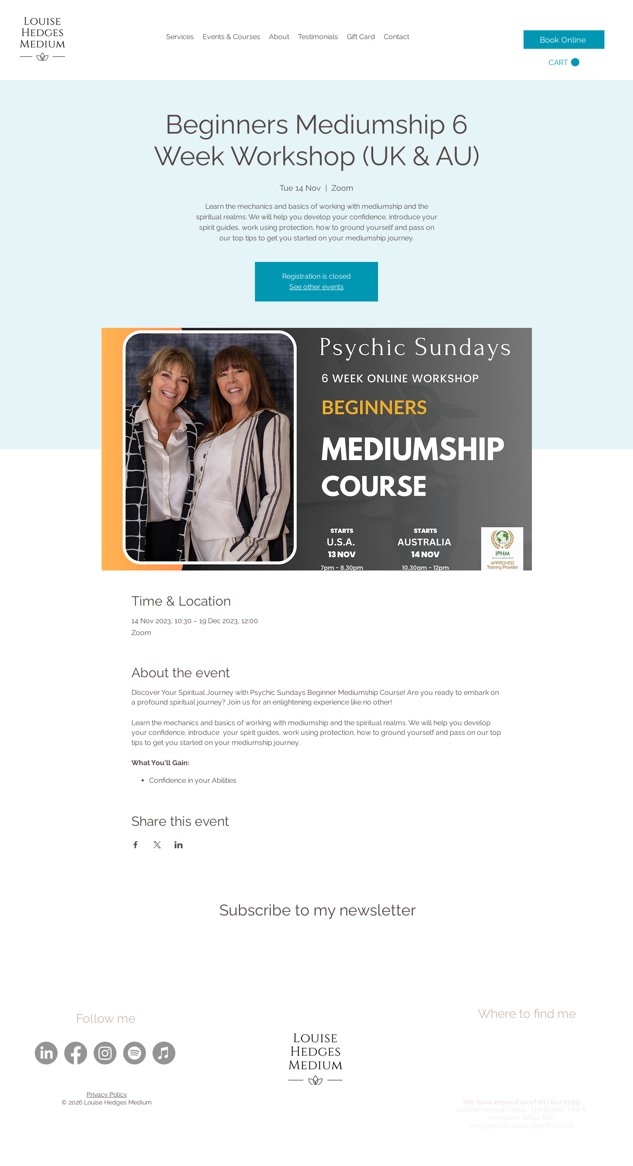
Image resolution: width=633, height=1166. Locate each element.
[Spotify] (134, 1053)
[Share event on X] (157, 844)
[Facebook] (75, 1053)
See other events (316, 287)
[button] (564, 62)
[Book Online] (564, 39)
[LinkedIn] (46, 1053)
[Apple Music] (164, 1053)
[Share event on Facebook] (135, 844)
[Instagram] (105, 1053)
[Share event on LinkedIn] (179, 844)
